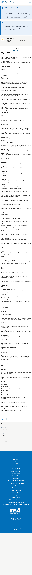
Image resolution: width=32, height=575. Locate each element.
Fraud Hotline (16, 476)
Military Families (16, 497)
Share (11, 419)
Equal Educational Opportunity (16, 502)
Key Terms (16, 50)
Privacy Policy (16, 466)
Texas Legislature (16, 490)
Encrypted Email (16, 473)
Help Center (16, 459)
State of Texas (16, 488)
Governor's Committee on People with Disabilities (16, 504)
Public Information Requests (16, 480)
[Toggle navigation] (30, 2)
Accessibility (16, 464)
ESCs (16, 485)
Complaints (16, 478)
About (16, 457)
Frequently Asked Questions (16, 483)
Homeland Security (16, 492)
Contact (16, 461)
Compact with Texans (16, 471)
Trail (16, 495)
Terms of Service (16, 468)
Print (4, 419)
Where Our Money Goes (16, 500)
